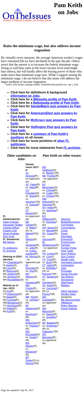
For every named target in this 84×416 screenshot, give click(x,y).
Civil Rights (67, 224)
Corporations (68, 227)
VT (43, 276)
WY (44, 334)
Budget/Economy (70, 221)
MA (27, 273)
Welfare (65, 285)
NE (44, 175)
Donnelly (30, 268)
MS (27, 343)
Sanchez (30, 201)
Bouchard (30, 314)
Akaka (9, 296)
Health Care (67, 259)
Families (65, 245)
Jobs (63, 268)
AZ (27, 184)
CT (27, 210)
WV (44, 308)
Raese (49, 314)
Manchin (47, 311)
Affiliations (66, 302)
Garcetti (33, 204)
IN (26, 265)
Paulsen (33, 325)
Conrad (11, 299)
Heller (50, 207)
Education (66, 236)
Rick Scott (8, 236)
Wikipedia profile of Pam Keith (54, 99)
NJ (43, 184)
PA (43, 233)
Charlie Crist (10, 230)
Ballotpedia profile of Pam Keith (56, 102)
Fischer (51, 175)
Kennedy (51, 221)
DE (27, 221)
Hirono (33, 256)
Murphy (29, 213)
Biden (32, 227)
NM (44, 198)
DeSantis (30, 245)
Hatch (50, 265)
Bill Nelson (9, 242)
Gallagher (47, 331)
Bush (49, 262)
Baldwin (51, 322)
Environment (68, 242)
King (33, 296)
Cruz (49, 259)
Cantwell (47, 299)
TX (44, 259)
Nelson (29, 239)
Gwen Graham (11, 233)
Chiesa (50, 190)
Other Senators (69, 291)
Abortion (65, 219)
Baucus (11, 271)
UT (43, 265)
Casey (50, 233)
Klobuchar (31, 322)
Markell (29, 233)
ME (27, 296)
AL (27, 172)
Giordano (47, 282)
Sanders (51, 276)
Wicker (29, 345)
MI (26, 305)
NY (44, 216)
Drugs (64, 233)
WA (44, 296)
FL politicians (10, 247)
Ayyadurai (31, 282)
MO (27, 331)
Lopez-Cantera (31, 252)
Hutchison (12, 305)
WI (43, 322)
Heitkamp (47, 170)
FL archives (72, 147)
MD (27, 285)
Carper (29, 224)
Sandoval (51, 210)
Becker (50, 172)
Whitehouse (49, 245)
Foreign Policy (69, 247)
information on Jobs (25, 95)
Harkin (9, 265)
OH (44, 227)
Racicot (29, 363)
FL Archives (9, 250)
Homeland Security (71, 262)
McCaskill (30, 334)
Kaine (50, 285)
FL (26, 236)
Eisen (32, 196)
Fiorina (46, 294)
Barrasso (47, 337)
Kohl (9, 311)
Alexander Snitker (13, 224)
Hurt (31, 271)
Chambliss (13, 262)
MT (27, 357)
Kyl (8, 291)
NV (44, 207)
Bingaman (13, 302)
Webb (10, 308)
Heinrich (47, 201)
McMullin (51, 268)
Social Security (69, 273)
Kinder (33, 337)
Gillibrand (47, 219)
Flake (33, 184)
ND (44, 167)
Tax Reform (67, 276)
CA (27, 190)
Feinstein (30, 193)
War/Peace (67, 282)
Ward (32, 187)
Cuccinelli (51, 288)
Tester (28, 360)
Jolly (31, 247)
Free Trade (67, 250)
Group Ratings (69, 308)
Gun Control (67, 256)
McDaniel (30, 351)
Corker (50, 253)
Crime (64, 230)
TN (44, 253)
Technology (67, 279)
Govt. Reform (68, 253)
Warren (29, 276)
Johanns (12, 273)
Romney (47, 273)
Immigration (67, 265)
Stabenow (31, 308)
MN (27, 320)
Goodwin (51, 317)
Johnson (12, 276)
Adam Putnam (11, 221)
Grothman (51, 325)
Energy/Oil (67, 239)
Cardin (29, 288)
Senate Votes (68, 294)
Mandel (50, 230)
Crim (48, 256)
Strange (29, 175)
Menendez (48, 187)
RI (43, 242)
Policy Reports (69, 305)
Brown (50, 227)
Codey (49, 193)
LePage (33, 299)
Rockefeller (14, 279)
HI (26, 256)
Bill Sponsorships (70, 299)
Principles (66, 271)
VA (43, 285)
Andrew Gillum (11, 227)
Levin (9, 268)
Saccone (47, 239)
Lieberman (13, 294)
